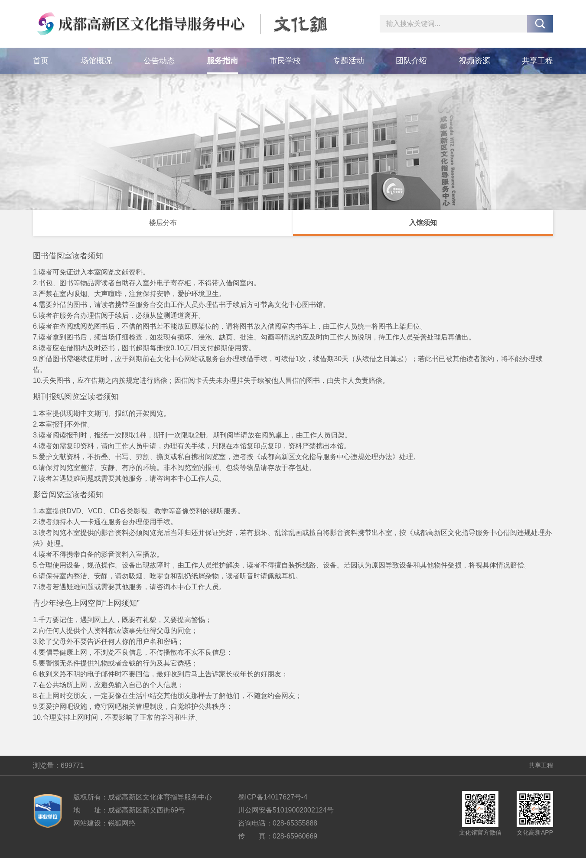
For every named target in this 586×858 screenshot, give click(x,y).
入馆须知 (423, 222)
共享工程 (537, 60)
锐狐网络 (122, 823)
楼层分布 (163, 222)
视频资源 (474, 60)
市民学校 (285, 60)
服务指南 (222, 60)
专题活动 (348, 60)
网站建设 (87, 823)
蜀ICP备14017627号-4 (272, 797)
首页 (41, 60)
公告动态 (159, 60)
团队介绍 (411, 60)
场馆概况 (96, 60)
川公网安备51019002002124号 (286, 810)
